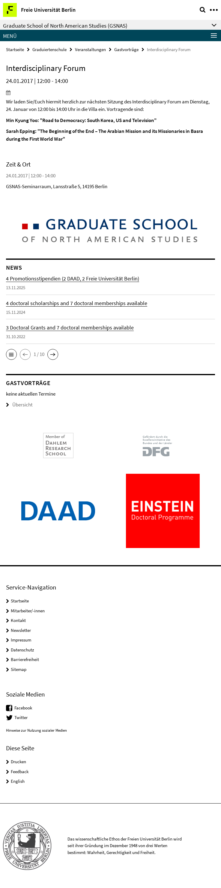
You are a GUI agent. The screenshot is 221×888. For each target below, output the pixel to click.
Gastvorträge (126, 49)
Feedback (19, 771)
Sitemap (18, 669)
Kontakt (18, 620)
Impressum (21, 640)
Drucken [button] (18, 761)
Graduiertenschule (49, 49)
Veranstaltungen (90, 49)
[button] (11, 354)
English (18, 781)
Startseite (15, 49)
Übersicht (19, 404)
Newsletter (21, 630)
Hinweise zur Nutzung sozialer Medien (36, 730)
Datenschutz (22, 650)
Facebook (23, 708)
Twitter (21, 717)
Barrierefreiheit (25, 659)
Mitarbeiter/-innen (28, 611)
